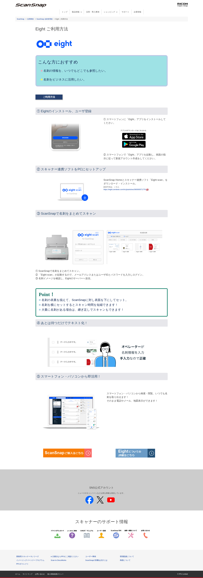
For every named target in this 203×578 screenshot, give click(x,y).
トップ (64, 12)
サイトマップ (27, 574)
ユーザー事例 (90, 556)
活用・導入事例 (92, 12)
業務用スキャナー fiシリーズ (27, 556)
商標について (125, 560)
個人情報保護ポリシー (55, 574)
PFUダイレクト (22, 564)
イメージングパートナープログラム (30, 560)
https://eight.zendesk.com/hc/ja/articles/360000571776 (125, 189)
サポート (125, 12)
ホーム (17, 574)
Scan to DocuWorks (58, 560)
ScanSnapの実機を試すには (96, 560)
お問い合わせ (40, 574)
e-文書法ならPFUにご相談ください (65, 556)
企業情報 (137, 12)
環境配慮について (127, 556)
